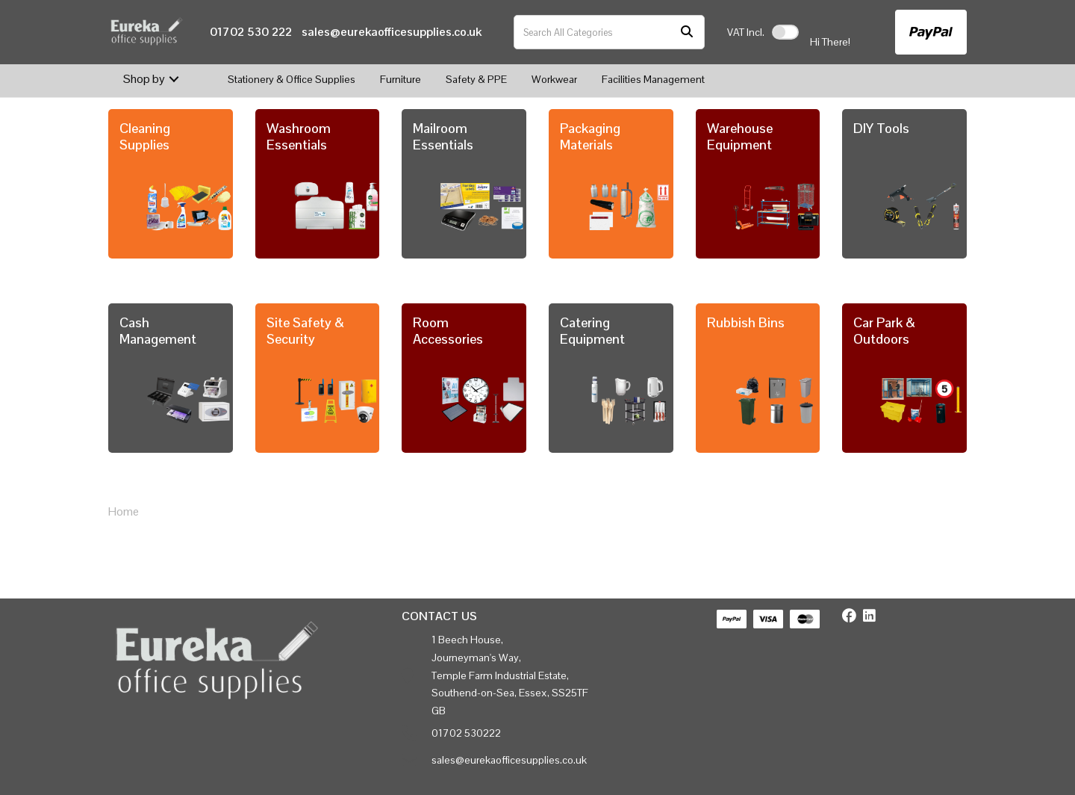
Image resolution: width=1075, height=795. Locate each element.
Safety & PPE (476, 79)
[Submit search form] (686, 32)
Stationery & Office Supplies (291, 79)
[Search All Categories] (609, 32)
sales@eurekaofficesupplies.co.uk (392, 32)
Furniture (400, 79)
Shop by (144, 79)
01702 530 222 (251, 32)
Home (123, 511)
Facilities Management (653, 79)
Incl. (745, 32)
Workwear (554, 79)
